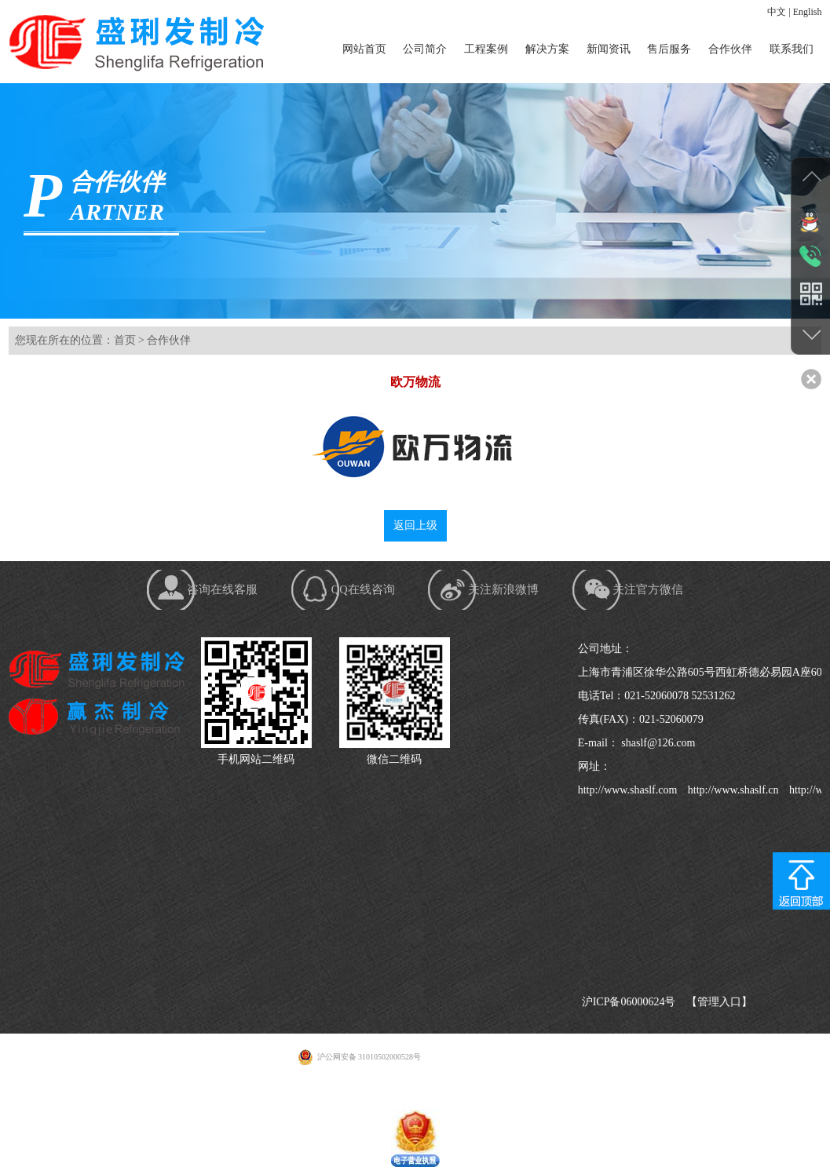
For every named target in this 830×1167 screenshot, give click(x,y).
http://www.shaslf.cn (731, 803)
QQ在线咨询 (363, 606)
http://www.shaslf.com (628, 803)
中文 (776, 11)
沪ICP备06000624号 (629, 1015)
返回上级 (415, 532)
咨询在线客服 (201, 606)
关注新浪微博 (525, 606)
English (807, 11)
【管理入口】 (719, 1015)
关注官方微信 (690, 606)
